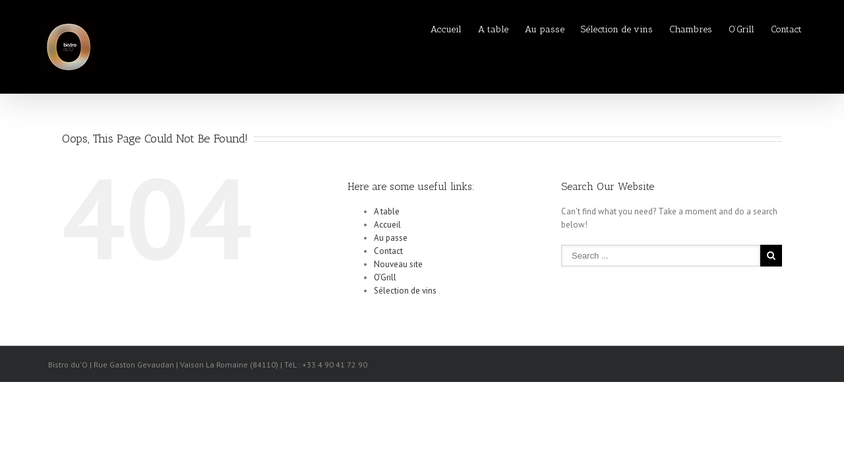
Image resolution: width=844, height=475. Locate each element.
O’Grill (728, 29)
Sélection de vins (577, 29)
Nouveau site (398, 264)
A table (427, 29)
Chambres (664, 29)
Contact (786, 29)
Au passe (492, 29)
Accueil (366, 29)
